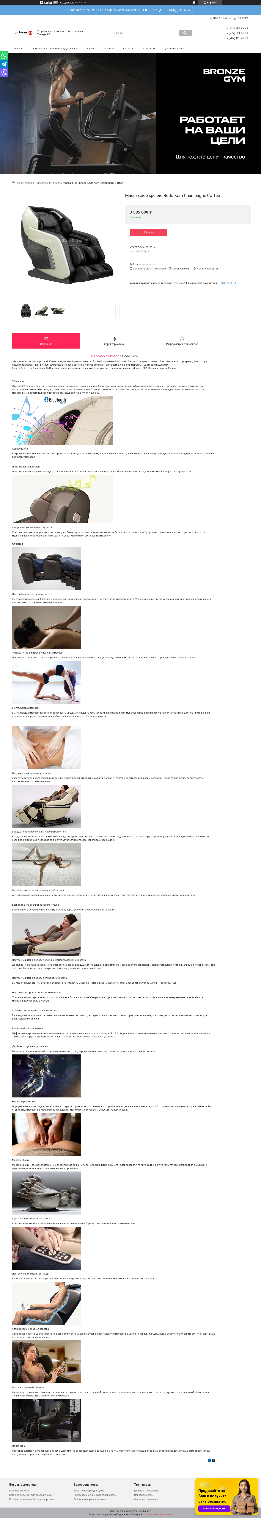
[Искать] (185, 33)
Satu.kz (147, 1511)
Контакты (149, 48)
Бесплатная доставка (145, 264)
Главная (18, 48)
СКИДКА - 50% (179, 10)
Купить (148, 232)
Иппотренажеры (143, 1495)
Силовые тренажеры (146, 1499)
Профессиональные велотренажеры (95, 1495)
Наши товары (25, 182)
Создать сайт (67, 2)
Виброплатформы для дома (90, 1499)
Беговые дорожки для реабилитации (30, 1495)
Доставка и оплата (176, 48)
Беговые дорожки (19, 1490)
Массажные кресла (48, 182)
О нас (107, 48)
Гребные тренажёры (146, 1490)
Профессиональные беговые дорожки (31, 1499)
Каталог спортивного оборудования (54, 48)
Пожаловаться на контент (159, 1514)
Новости (128, 48)
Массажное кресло (106, 356)
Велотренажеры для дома (89, 1490)
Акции (90, 48)
